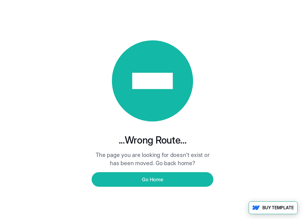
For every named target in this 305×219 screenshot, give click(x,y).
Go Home (152, 179)
